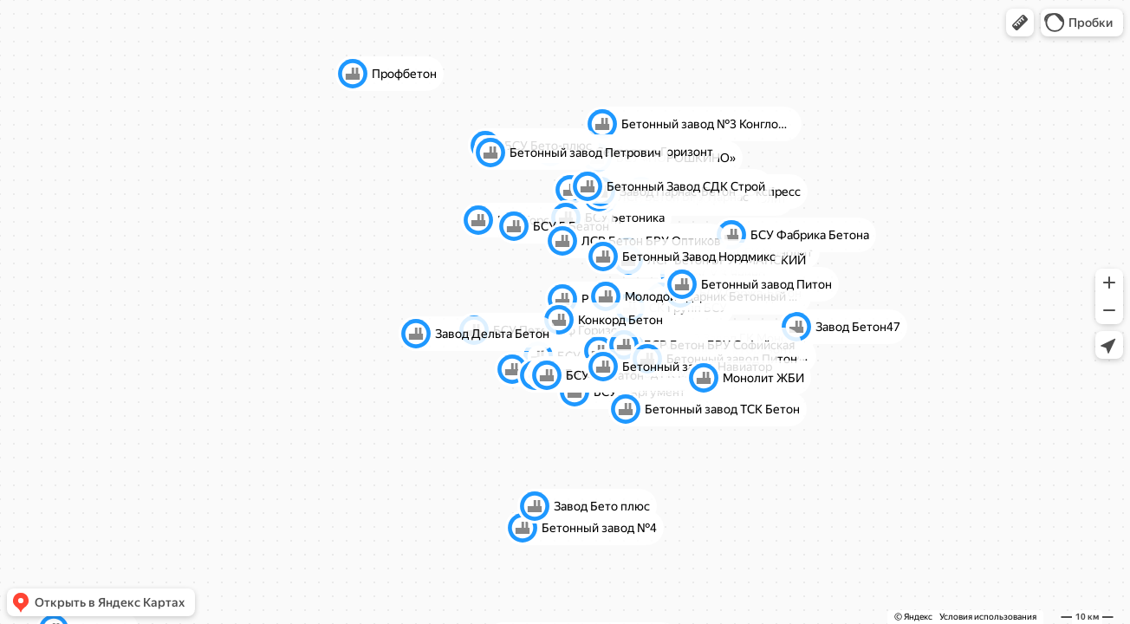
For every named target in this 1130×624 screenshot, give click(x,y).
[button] (1020, 22)
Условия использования (987, 616)
